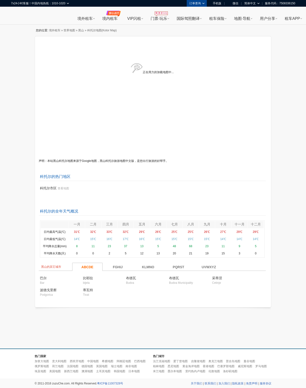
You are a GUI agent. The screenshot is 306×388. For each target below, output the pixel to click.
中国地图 (93, 361)
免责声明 (251, 383)
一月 (77, 224)
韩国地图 (119, 371)
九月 (207, 224)
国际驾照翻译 (188, 18)
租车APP (292, 18)
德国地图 (87, 366)
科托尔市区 (48, 188)
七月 (174, 224)
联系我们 (210, 383)
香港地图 (208, 366)
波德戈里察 (48, 290)
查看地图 (63, 188)
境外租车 (85, 18)
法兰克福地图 (161, 361)
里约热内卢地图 (195, 371)
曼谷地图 (249, 361)
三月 (109, 224)
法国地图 (72, 366)
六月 (158, 224)
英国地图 (102, 366)
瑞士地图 (116, 366)
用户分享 (267, 18)
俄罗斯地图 (42, 366)
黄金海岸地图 (191, 366)
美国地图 (55, 371)
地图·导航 (242, 18)
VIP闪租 (134, 18)
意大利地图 (59, 361)
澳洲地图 (87, 371)
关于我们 (196, 383)
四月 (125, 224)
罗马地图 (261, 366)
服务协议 (265, 383)
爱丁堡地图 (180, 361)
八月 (190, 224)
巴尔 (43, 278)
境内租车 (110, 18)
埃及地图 (40, 371)
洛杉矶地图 (230, 371)
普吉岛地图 (233, 361)
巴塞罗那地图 (226, 366)
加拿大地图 (42, 361)
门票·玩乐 (159, 18)
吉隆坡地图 (198, 361)
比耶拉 (88, 278)
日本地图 (134, 371)
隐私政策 (238, 383)
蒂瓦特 (88, 290)
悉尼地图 (173, 366)
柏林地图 (158, 366)
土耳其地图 (103, 371)
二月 (93, 224)
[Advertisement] (153, 328)
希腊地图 (107, 361)
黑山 (81, 30)
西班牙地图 (77, 361)
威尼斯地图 (245, 366)
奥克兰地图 (215, 361)
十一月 (240, 224)
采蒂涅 (217, 278)
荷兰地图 (58, 366)
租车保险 (216, 18)
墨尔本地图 (175, 371)
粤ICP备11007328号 (110, 383)
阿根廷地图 (124, 361)
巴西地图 (140, 361)
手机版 (215, 3)
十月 (223, 224)
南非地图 (131, 366)
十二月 (256, 224)
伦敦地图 (214, 371)
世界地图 (69, 30)
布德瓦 (131, 278)
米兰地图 (158, 371)
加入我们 (224, 383)
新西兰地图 (71, 371)
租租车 (17, 16)
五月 (142, 224)
